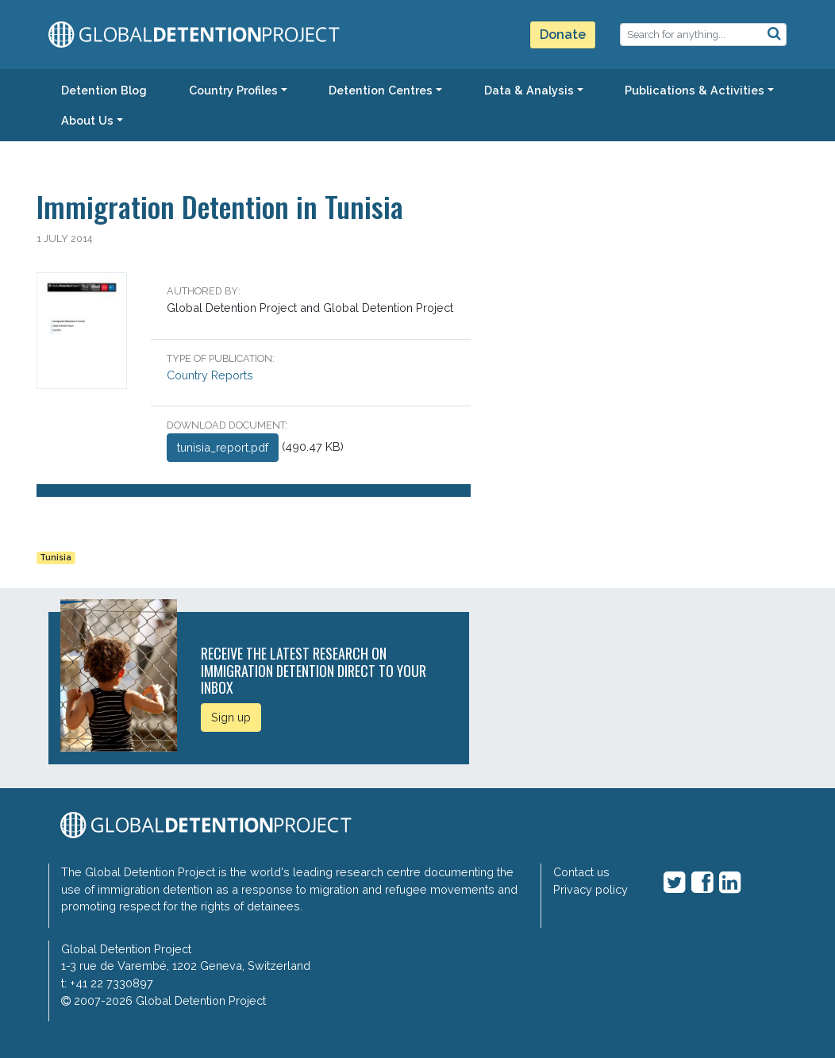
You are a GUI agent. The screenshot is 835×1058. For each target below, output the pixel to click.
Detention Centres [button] (381, 90)
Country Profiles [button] (233, 90)
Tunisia (55, 557)
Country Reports (210, 375)
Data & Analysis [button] (529, 90)
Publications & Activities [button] (694, 90)
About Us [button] (87, 120)
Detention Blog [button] (104, 90)
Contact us (581, 872)
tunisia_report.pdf (222, 447)
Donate (563, 34)
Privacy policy (590, 889)
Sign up (231, 717)
